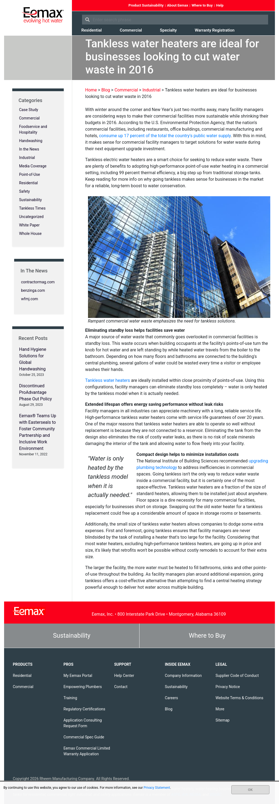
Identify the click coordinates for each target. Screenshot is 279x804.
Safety (24, 191)
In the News (29, 149)
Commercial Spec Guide (83, 737)
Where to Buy (202, 5)
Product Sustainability (146, 5)
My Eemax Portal (77, 675)
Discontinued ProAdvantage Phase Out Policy (35, 392)
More (220, 709)
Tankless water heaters (107, 380)
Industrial (27, 157)
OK (250, 790)
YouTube (254, 5)
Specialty (168, 30)
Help (219, 5)
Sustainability (30, 200)
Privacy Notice (228, 687)
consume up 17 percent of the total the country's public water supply (165, 135)
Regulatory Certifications (84, 709)
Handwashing (30, 141)
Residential (91, 30)
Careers (171, 698)
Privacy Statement (157, 788)
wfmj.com (29, 299)
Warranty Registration (215, 30)
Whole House (30, 233)
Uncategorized (31, 216)
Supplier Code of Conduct (237, 675)
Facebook (235, 5)
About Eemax (177, 5)
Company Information (183, 675)
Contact (121, 687)
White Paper (29, 225)
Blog (168, 709)
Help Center (124, 675)
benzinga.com (33, 290)
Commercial (131, 30)
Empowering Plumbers (82, 687)
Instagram (264, 5)
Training (70, 698)
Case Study (28, 110)
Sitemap (222, 720)
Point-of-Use (29, 174)
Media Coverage (33, 166)
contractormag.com (37, 282)
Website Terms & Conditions (239, 698)
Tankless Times (32, 208)
